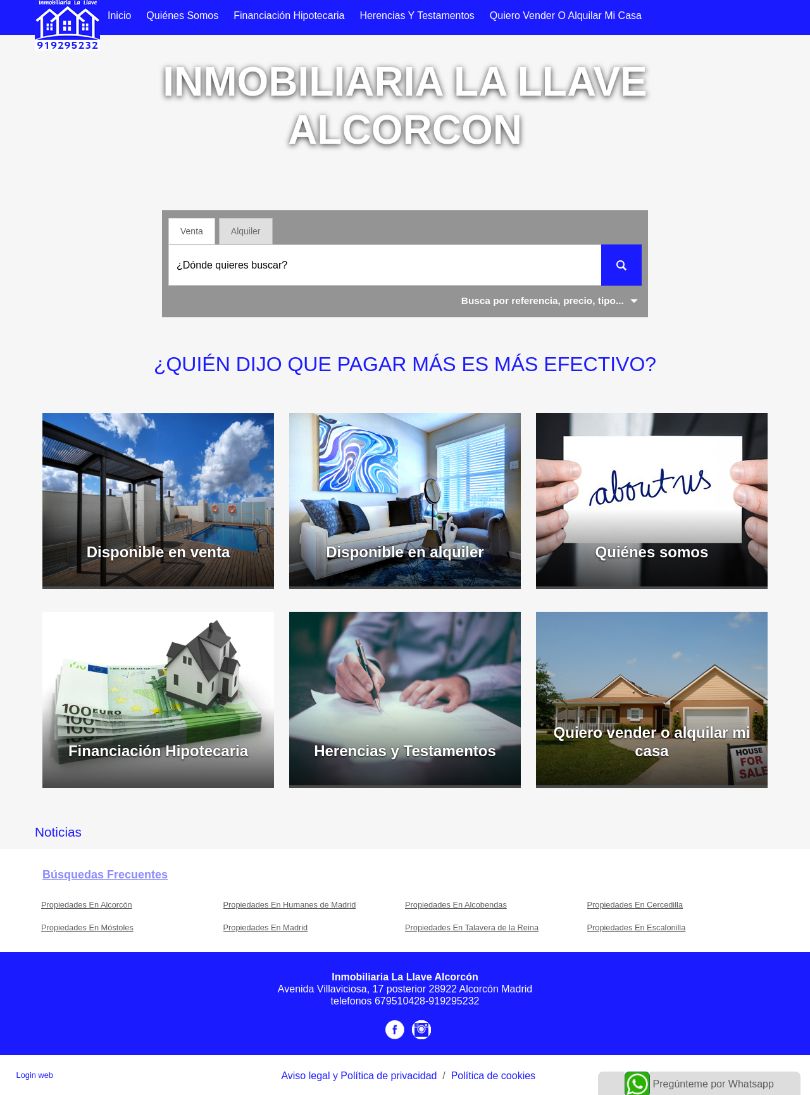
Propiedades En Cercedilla (635, 904)
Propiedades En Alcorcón (86, 904)
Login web (34, 1075)
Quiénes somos (182, 15)
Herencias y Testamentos (416, 15)
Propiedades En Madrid (265, 927)
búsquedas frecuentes (105, 874)
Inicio (119, 15)
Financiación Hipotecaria (289, 15)
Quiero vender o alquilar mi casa (566, 15)
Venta (191, 231)
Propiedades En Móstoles (87, 927)
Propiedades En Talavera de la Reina (472, 927)
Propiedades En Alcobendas (456, 904)
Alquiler (246, 231)
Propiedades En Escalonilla (636, 927)
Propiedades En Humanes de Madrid (289, 904)
